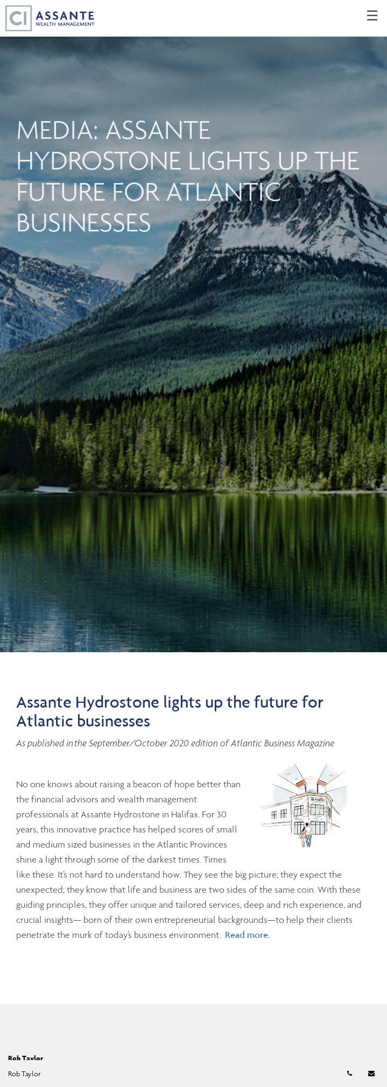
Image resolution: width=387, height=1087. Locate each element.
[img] (193, 326)
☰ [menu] (372, 16)
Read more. (247, 935)
